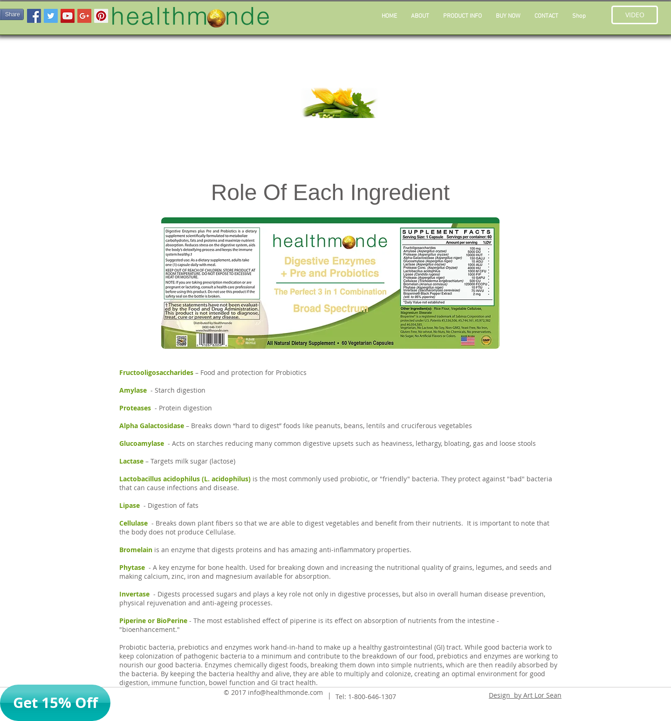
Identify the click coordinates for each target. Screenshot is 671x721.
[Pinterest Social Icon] (101, 16)
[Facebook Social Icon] (34, 16)
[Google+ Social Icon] (84, 16)
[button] (462, 17)
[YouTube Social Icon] (68, 16)
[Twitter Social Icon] (51, 16)
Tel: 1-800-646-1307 (366, 696)
